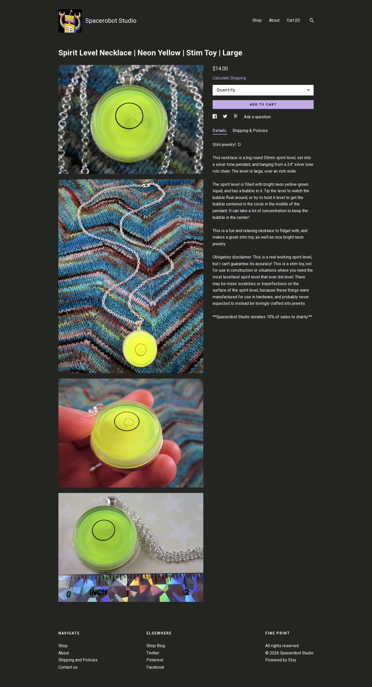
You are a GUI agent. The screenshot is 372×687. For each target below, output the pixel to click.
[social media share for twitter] (225, 116)
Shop (257, 20)
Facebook (155, 667)
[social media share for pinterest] (236, 116)
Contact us (68, 667)
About (274, 20)
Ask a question (257, 116)
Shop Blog (155, 645)
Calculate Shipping (229, 78)
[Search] (312, 21)
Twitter (152, 653)
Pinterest (154, 660)
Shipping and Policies (78, 660)
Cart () (293, 20)
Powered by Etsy (280, 660)
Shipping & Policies (250, 130)
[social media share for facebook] (215, 116)
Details (220, 130)
